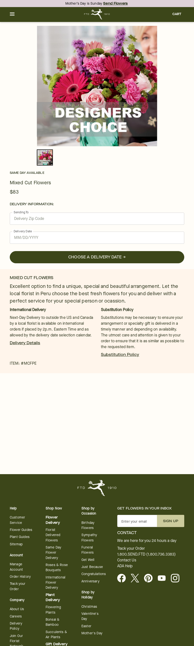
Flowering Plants (53, 610)
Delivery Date (23, 231)
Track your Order (18, 586)
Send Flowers (115, 3)
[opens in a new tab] (163, 578)
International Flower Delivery (55, 582)
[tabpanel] (97, 86)
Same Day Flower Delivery (53, 552)
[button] (12, 14)
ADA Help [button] (125, 566)
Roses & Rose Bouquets (57, 567)
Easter (86, 626)
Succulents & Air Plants (56, 634)
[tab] (97, 86)
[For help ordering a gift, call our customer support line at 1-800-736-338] (97, 14)
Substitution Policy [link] (120, 354)
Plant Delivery (53, 597)
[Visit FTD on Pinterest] (150, 578)
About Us (17, 609)
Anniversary (90, 581)
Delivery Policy (16, 626)
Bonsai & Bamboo (52, 622)
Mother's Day (91, 633)
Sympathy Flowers (89, 537)
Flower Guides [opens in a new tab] (21, 530)
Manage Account (16, 567)
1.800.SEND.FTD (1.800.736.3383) (146, 554)
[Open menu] (12, 14)
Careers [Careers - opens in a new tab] (16, 616)
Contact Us (126, 560)
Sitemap (16, 544)
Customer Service (17, 520)
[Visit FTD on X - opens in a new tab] (137, 578)
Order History (20, 576)
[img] (97, 86)
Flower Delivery (53, 520)
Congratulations (93, 574)
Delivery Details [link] (25, 342)
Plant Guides (19, 537)
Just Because (92, 567)
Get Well (87, 560)
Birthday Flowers (87, 525)
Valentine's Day (89, 616)
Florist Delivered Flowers (53, 535)
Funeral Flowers (87, 550)
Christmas (89, 606)
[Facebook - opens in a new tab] (123, 578)
